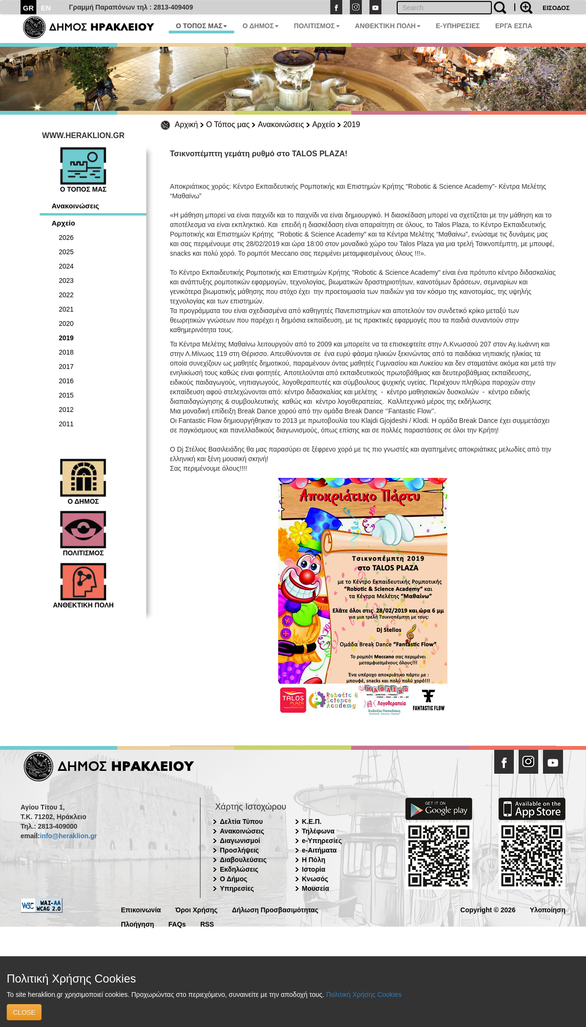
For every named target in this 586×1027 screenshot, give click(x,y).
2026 (66, 237)
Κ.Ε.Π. (312, 821)
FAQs (177, 923)
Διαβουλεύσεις (243, 860)
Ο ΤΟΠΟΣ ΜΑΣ (201, 26)
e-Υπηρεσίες (322, 840)
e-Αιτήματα (319, 850)
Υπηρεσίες (237, 888)
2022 (66, 295)
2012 (66, 409)
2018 (66, 352)
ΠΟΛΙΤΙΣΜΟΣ (317, 26)
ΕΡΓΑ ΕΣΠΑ (513, 26)
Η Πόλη (314, 860)
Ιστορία (314, 869)
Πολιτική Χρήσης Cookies (364, 994)
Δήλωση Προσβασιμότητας (275, 909)
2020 (66, 323)
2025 (66, 252)
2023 (66, 280)
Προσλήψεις (239, 850)
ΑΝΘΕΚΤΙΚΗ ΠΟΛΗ (388, 26)
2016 (66, 381)
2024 (66, 266)
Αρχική (186, 124)
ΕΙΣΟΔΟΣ (556, 7)
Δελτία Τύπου (241, 821)
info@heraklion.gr (68, 836)
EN (46, 8)
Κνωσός (315, 879)
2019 (351, 124)
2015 (66, 395)
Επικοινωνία (141, 909)
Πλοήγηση (137, 923)
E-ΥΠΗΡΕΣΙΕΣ (458, 26)
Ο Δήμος (233, 879)
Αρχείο (323, 124)
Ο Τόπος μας (228, 124)
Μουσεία (315, 888)
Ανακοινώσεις (281, 124)
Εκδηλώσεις (239, 869)
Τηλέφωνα (318, 831)
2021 (66, 309)
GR (28, 8)
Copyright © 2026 (487, 909)
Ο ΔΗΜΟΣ (260, 26)
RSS (207, 923)
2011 (66, 424)
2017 (66, 366)
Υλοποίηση (547, 909)
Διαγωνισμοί (240, 840)
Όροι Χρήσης (196, 909)
